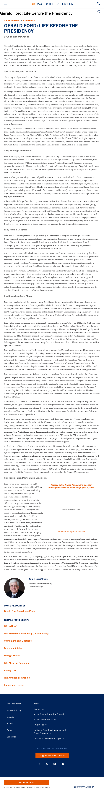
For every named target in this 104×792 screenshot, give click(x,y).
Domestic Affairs (13, 648)
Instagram (63, 764)
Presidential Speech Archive (71, 531)
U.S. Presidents (11, 20)
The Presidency (14, 703)
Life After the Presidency (17, 663)
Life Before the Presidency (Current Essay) (26, 633)
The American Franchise (17, 677)
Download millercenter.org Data (49, 738)
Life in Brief (10, 626)
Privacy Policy (40, 724)
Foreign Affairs (12, 655)
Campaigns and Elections (18, 640)
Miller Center (59, 4)
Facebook (39, 764)
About (36, 703)
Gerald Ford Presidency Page (19, 611)
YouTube (54, 764)
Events (10, 723)
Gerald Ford (29, 20)
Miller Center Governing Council (49, 714)
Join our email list (26, 782)
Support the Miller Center (52, 755)
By (16, 36)
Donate (10, 730)
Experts (10, 717)
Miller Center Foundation (45, 719)
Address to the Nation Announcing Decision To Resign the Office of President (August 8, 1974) (71, 486)
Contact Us (39, 709)
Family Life (10, 670)
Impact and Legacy (14, 685)
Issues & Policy (14, 710)
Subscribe (11, 736)
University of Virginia (37, 4)
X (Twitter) (47, 764)
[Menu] (6, 3)
